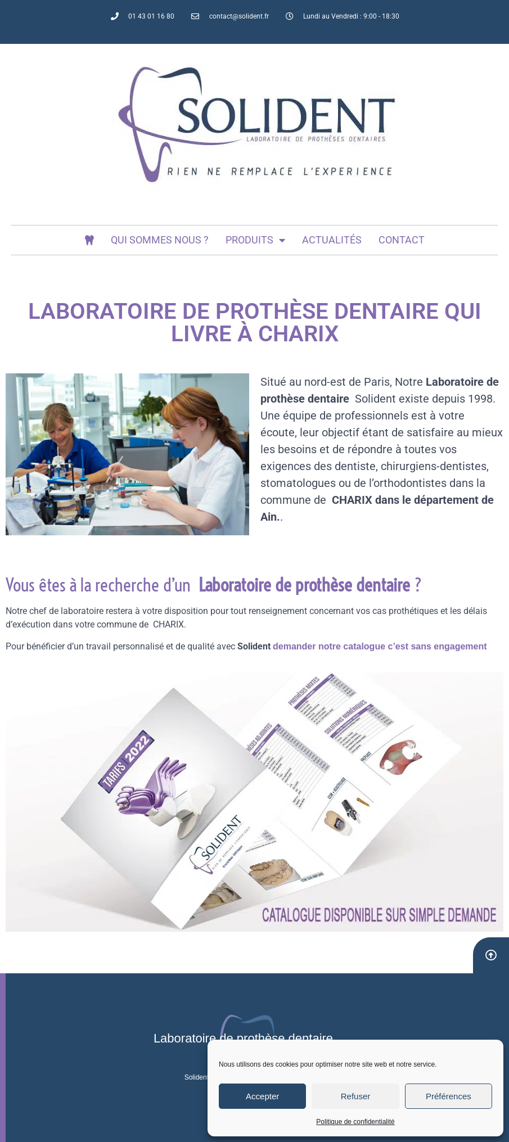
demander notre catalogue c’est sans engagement (380, 646)
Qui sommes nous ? (160, 240)
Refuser (356, 1096)
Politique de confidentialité (355, 1122)
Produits (255, 240)
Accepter (262, 1096)
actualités (332, 240)
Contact (402, 240)
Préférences (448, 1096)
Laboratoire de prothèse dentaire (243, 1038)
